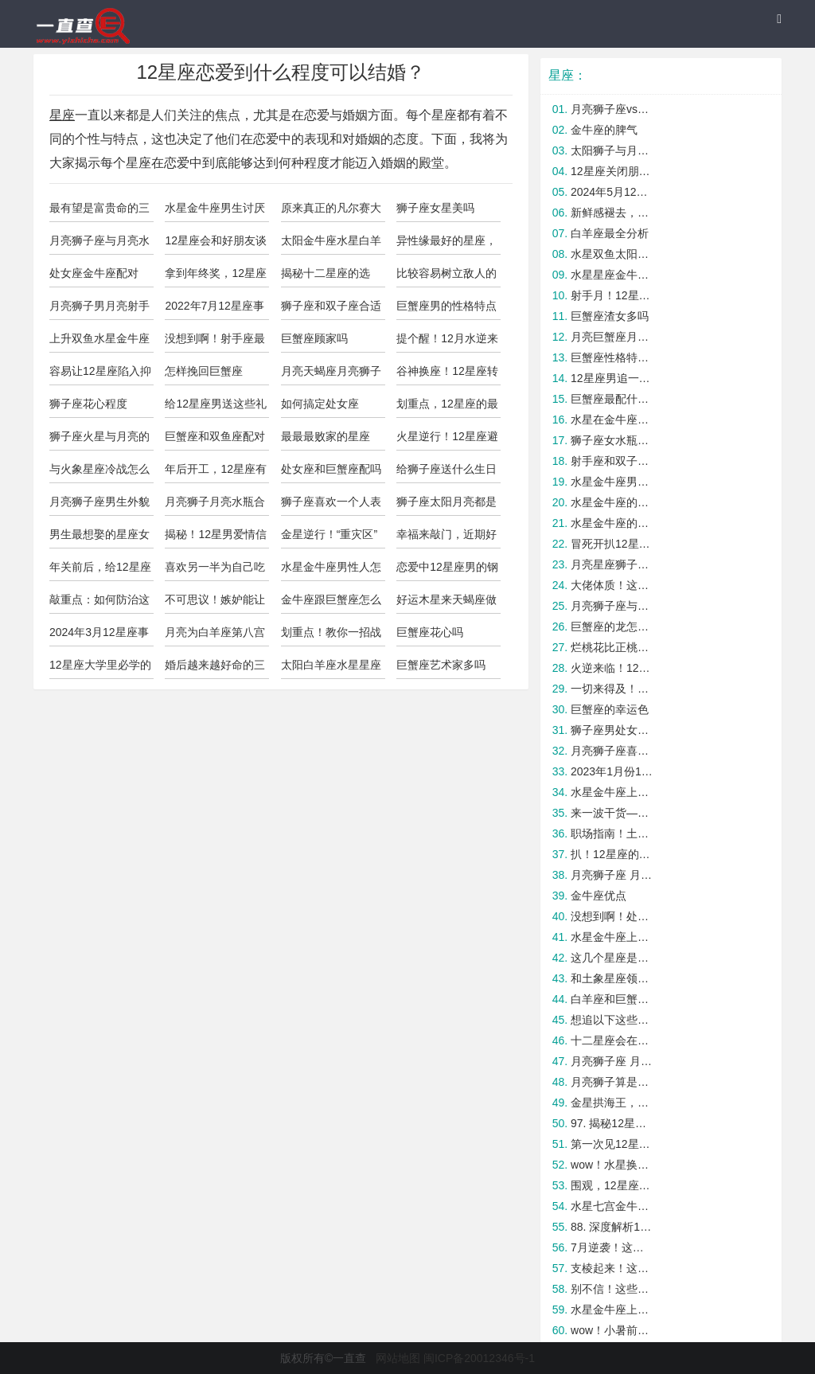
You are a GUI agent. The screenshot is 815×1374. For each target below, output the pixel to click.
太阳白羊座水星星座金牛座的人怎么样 (331, 668)
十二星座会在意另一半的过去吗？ (613, 1040)
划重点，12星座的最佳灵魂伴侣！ (447, 407)
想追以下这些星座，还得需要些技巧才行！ (613, 1019)
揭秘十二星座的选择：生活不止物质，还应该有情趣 (331, 277)
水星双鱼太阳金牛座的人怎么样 (613, 254)
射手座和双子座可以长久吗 (613, 461)
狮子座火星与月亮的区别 (99, 440)
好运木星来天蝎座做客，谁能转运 (446, 603)
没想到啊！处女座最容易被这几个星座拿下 (613, 916)
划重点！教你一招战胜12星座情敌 (331, 636)
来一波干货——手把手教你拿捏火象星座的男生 (613, 812)
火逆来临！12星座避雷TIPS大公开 (613, 668)
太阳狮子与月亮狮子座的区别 (613, 150)
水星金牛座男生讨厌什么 (215, 211)
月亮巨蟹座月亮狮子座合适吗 (613, 336)
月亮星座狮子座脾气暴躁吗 (613, 564)
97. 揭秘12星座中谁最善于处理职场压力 (613, 1123)
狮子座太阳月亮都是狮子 (446, 505)
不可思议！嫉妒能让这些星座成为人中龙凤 (215, 603)
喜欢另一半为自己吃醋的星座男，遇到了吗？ (215, 570)
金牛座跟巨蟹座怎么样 (331, 603)
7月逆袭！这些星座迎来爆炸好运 (613, 1247)
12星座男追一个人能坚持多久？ (613, 378)
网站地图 (398, 1358)
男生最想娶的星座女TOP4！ (99, 538)
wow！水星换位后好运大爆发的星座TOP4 (613, 1164)
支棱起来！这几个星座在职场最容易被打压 (613, 1268)
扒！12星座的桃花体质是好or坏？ (613, 854)
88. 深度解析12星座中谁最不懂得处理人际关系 (613, 1226)
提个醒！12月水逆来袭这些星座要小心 (447, 342)
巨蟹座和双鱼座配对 (215, 436)
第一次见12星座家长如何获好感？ (613, 1144)
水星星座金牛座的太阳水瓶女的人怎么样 (613, 274)
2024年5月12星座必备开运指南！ (613, 191)
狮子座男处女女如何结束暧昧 (613, 730)
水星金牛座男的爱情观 (613, 481)
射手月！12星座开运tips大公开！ (613, 295)
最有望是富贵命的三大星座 (99, 211)
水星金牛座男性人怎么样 (331, 570)
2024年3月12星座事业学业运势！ (99, 636)
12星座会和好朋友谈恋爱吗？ (216, 244)
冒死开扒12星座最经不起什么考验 (613, 543)
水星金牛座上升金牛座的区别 (613, 792)
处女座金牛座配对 (93, 273)
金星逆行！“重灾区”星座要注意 (329, 538)
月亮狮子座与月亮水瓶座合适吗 (99, 244)
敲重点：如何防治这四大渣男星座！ (99, 603)
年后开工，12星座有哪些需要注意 (216, 473)
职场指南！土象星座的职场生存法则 (613, 833)
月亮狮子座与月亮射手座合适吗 (613, 605)
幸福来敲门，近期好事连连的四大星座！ (446, 538)
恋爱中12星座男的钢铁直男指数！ (447, 570)
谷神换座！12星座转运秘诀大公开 (447, 375)
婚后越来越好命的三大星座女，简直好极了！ (215, 668)
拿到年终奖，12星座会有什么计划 (216, 277)
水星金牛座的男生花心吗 (613, 523)
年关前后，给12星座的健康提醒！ (100, 570)
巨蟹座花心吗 (429, 632)
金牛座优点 (598, 895)
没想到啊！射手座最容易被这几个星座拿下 (215, 342)
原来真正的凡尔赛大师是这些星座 (331, 211)
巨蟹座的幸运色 (610, 709)
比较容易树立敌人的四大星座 (446, 277)
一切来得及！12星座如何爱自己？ (613, 688)
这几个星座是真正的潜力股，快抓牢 (613, 957)
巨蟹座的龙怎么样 (613, 626)
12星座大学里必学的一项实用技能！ (100, 668)
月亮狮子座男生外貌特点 (99, 505)
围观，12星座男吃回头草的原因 (613, 1185)
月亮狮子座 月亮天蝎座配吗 (613, 875)
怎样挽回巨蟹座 (204, 371)
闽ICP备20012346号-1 (479, 1358)
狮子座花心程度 (88, 403)
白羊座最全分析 (610, 233)
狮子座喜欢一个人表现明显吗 (331, 505)
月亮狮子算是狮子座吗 (613, 1081)
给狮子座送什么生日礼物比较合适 (446, 473)
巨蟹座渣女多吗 (610, 316)
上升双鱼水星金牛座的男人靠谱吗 (99, 342)
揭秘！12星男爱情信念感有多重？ (216, 538)
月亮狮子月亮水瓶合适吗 (215, 505)
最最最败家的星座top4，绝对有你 (325, 440)
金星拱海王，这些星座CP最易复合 (613, 1102)
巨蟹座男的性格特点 (446, 305)
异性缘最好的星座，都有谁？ (446, 244)
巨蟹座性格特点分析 (613, 357)
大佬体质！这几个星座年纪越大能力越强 (613, 585)
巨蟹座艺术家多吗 (440, 664)
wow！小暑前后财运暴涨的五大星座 (613, 1330)
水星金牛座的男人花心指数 (613, 502)
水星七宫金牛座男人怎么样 (613, 1206)
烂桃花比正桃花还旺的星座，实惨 (613, 647)
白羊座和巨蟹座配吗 (613, 999)
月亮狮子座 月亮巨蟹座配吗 (613, 1061)
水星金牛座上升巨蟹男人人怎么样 (613, 1309)
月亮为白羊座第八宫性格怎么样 (215, 636)
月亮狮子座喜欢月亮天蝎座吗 (613, 750)
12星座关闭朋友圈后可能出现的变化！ (613, 171)
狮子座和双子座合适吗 (331, 309)
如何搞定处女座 (320, 403)
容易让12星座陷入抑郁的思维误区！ (100, 375)
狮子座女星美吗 (435, 207)
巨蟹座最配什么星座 (613, 398)
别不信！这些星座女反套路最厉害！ (613, 1288)
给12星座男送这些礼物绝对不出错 (216, 407)
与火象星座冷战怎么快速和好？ (99, 473)
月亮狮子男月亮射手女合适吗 (99, 309)
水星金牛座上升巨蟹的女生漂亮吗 (613, 937)
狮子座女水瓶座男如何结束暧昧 (613, 440)
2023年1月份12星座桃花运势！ (613, 771)
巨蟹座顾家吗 (314, 338)
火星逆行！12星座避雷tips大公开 (447, 440)
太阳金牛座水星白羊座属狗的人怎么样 (331, 244)
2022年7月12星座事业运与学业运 (214, 309)
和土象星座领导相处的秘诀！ (613, 978)
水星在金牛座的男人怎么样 (613, 419)
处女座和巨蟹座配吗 (331, 469)
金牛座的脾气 (604, 129)
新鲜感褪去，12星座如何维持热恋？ (613, 212)
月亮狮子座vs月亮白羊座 (613, 109)
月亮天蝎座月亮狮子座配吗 (331, 375)
